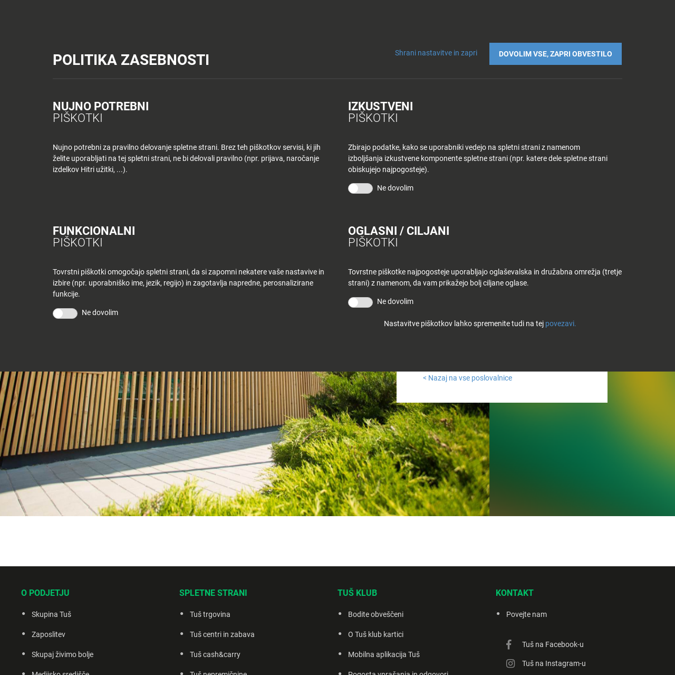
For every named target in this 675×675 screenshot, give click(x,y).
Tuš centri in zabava (222, 634)
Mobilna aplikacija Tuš (384, 654)
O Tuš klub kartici (375, 634)
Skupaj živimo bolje (62, 654)
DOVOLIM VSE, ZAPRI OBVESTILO (556, 53)
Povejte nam (526, 614)
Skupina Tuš (51, 614)
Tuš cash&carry (215, 654)
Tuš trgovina (210, 614)
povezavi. (560, 323)
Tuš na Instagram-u (554, 663)
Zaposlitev (48, 634)
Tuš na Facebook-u (553, 644)
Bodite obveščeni (375, 614)
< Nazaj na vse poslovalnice (467, 378)
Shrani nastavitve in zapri (437, 53)
